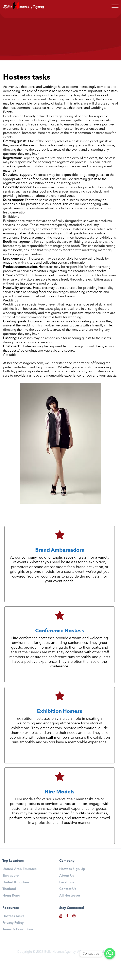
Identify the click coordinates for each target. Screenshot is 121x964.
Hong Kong (11, 895)
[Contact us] (109, 953)
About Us (66, 875)
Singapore (10, 875)
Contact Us (67, 889)
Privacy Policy (13, 923)
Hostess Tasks (13, 916)
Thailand (9, 889)
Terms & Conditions (17, 929)
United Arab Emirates (19, 869)
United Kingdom (15, 882)
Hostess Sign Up (72, 869)
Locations (66, 882)
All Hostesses (70, 895)
